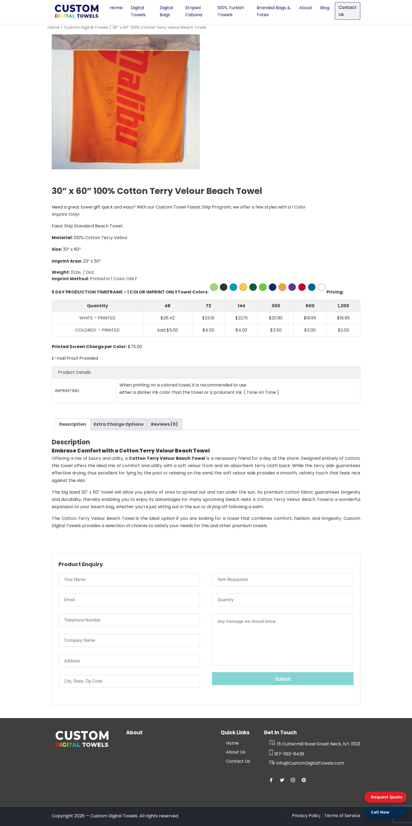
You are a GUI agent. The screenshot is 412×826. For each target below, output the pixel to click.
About (305, 8)
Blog (324, 8)
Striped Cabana (193, 11)
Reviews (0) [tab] (164, 424)
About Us (235, 752)
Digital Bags (166, 11)
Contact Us (348, 11)
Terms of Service (342, 815)
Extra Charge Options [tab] (118, 424)
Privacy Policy (306, 815)
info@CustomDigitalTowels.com (306, 763)
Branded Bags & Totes (273, 11)
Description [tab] (72, 424)
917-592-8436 (286, 754)
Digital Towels (138, 11)
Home (116, 8)
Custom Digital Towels (86, 27)
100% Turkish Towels (231, 11)
